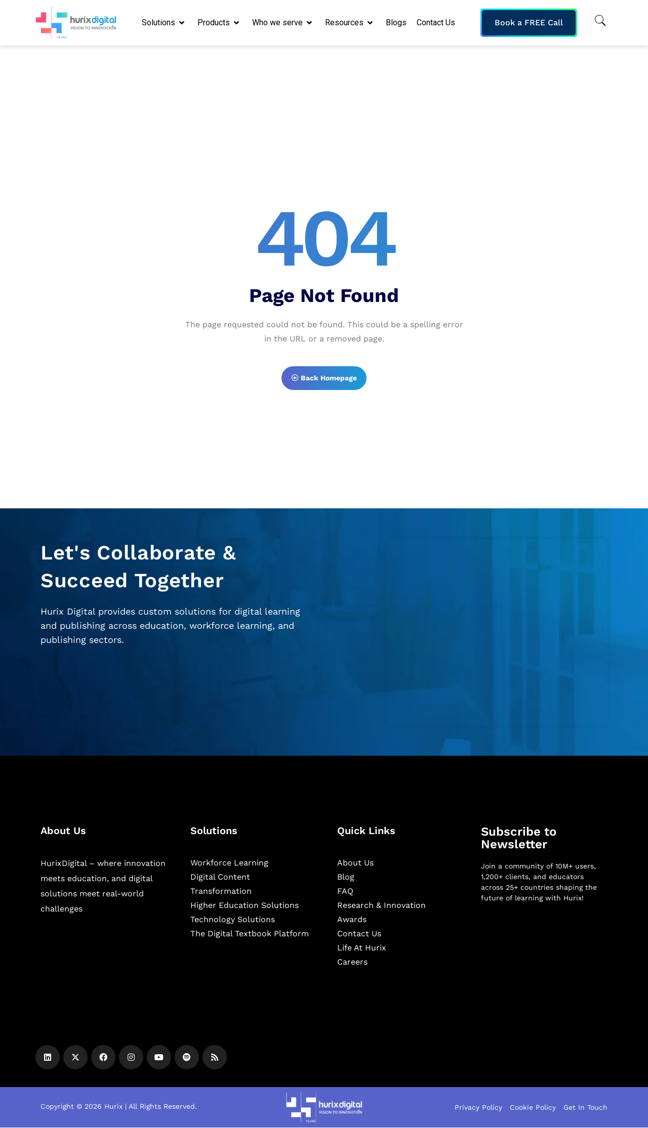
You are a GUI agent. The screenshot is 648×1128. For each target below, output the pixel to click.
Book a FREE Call (529, 22)
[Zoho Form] (497, 632)
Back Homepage (324, 378)
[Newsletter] (544, 964)
